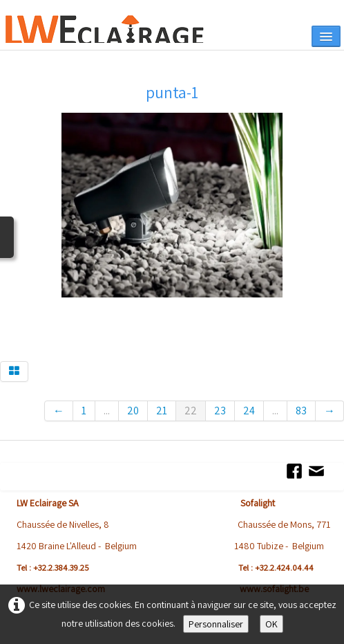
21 (161, 410)
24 (249, 410)
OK (271, 624)
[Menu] (326, 36)
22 (190, 410)
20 (133, 410)
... (107, 410)
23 (220, 410)
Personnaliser (216, 624)
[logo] (116, 29)
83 (301, 410)
